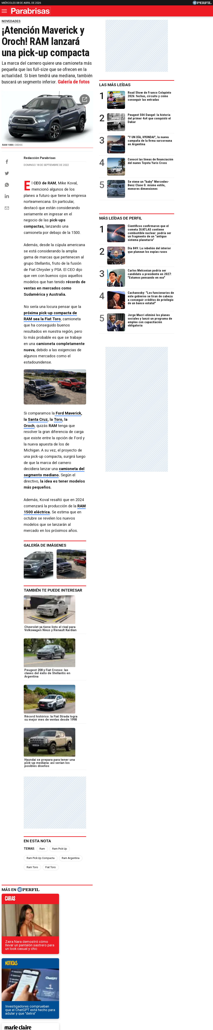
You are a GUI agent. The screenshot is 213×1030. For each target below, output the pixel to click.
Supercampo (129, 980)
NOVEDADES (11, 21)
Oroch (29, 399)
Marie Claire (48, 980)
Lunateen (189, 980)
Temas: (29, 698)
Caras (10, 980)
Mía (173, 980)
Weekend (106, 980)
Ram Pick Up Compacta (88, 697)
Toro (117, 392)
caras (32, 740)
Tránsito (179, 995)
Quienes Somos (62, 995)
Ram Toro (57, 707)
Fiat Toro (76, 707)
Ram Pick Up (59, 697)
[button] (121, 106)
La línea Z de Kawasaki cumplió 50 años (36, 888)
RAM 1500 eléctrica (50, 448)
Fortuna (69, 980)
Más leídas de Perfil (157, 218)
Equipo (126, 995)
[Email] (7, 237)
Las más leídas (152, 84)
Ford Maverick (68, 392)
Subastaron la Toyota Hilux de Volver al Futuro (41, 918)
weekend (99, 807)
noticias (99, 740)
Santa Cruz (97, 392)
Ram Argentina (35, 707)
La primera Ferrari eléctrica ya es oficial (36, 895)
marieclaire (32, 807)
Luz (161, 980)
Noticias (27, 980)
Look (148, 980)
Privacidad (108, 995)
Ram (42, 697)
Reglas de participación (152, 995)
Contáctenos (88, 995)
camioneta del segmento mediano (73, 423)
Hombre (87, 980)
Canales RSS (37, 995)
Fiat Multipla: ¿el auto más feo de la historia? (40, 903)
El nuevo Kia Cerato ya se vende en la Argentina (42, 910)
